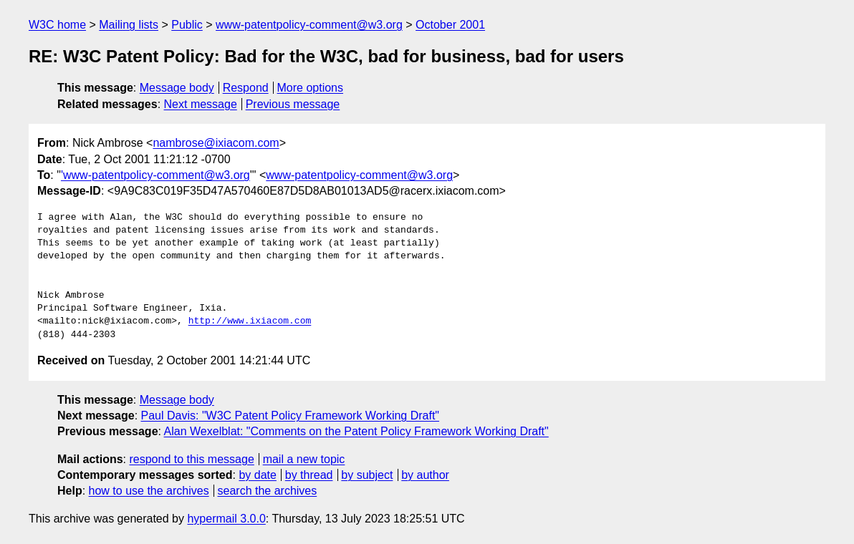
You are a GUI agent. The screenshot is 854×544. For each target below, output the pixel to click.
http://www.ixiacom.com (250, 321)
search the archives (267, 491)
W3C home (57, 25)
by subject (367, 475)
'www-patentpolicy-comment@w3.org (155, 175)
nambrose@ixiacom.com (216, 143)
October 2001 (450, 25)
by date (257, 475)
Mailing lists (128, 25)
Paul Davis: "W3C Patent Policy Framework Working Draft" (290, 415)
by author (425, 475)
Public (187, 25)
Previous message (293, 104)
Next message (200, 104)
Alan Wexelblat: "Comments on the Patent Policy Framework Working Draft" (356, 431)
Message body (177, 88)
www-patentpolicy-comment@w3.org (309, 25)
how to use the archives (149, 491)
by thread (309, 475)
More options (310, 88)
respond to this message (191, 459)
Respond (246, 88)
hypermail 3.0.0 (226, 519)
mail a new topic (304, 459)
